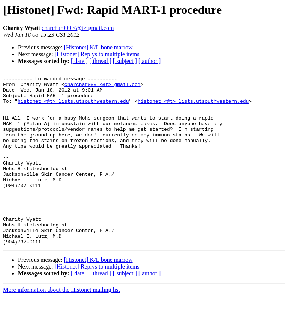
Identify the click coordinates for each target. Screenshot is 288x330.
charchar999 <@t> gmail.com (78, 28)
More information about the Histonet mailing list (61, 323)
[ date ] (79, 61)
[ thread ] (100, 61)
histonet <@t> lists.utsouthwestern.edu (73, 106)
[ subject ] (125, 61)
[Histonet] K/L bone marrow (98, 47)
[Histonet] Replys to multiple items (97, 54)
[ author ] (149, 61)
